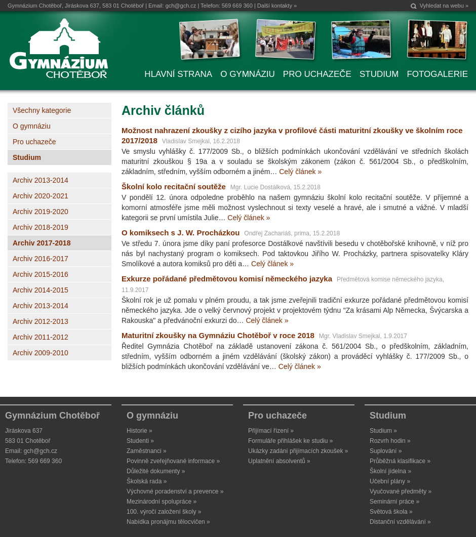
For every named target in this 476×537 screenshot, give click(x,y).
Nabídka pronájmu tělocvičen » (168, 521)
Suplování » (386, 451)
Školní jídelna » (390, 471)
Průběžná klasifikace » (400, 461)
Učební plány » (390, 481)
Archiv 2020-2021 (40, 196)
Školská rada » (147, 481)
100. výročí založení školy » (164, 511)
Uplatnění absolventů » (279, 461)
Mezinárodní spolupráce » (161, 501)
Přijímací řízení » (271, 430)
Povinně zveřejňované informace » (173, 461)
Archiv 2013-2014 (40, 180)
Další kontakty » (277, 6)
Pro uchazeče (34, 142)
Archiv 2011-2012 (40, 337)
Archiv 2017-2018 (41, 243)
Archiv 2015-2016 (40, 274)
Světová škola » (391, 511)
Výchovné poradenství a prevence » (175, 491)
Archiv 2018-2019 (40, 227)
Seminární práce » (394, 501)
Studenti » (140, 440)
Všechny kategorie (42, 110)
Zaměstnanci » (147, 451)
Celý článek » (300, 172)
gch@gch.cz (181, 6)
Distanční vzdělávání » (400, 521)
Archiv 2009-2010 (40, 353)
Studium (27, 157)
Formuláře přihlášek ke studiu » (290, 440)
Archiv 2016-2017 (40, 259)
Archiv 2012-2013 (40, 321)
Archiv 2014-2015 (40, 290)
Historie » (139, 430)
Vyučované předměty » (400, 491)
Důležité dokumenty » (156, 471)
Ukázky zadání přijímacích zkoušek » (298, 451)
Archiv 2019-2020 (40, 212)
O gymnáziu (32, 126)
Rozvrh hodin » (390, 440)
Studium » (383, 430)
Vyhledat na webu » (444, 6)
